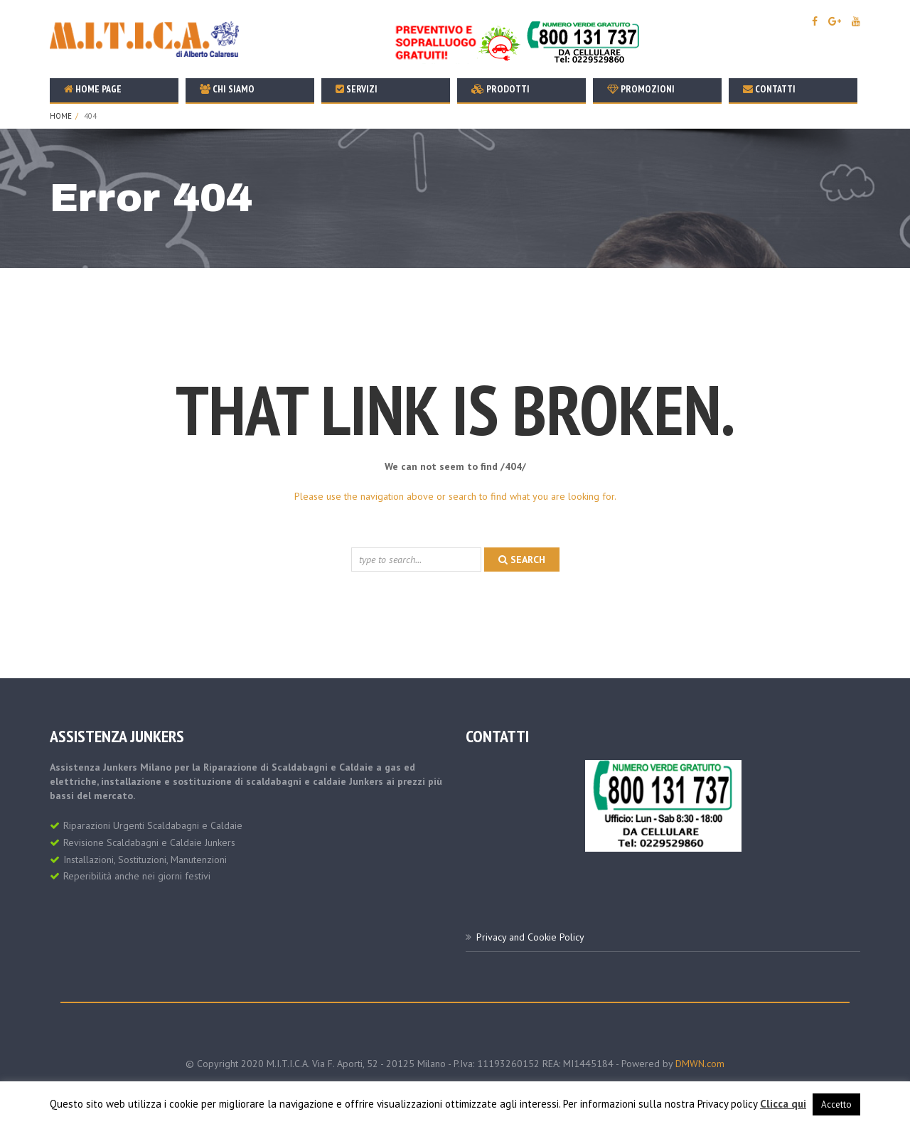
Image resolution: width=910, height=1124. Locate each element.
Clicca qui (783, 1103)
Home (61, 116)
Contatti (769, 88)
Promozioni (641, 88)
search (521, 559)
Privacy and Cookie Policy (530, 937)
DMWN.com (699, 1063)
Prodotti (500, 88)
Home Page (93, 88)
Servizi (357, 88)
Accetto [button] (836, 1104)
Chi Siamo (227, 88)
